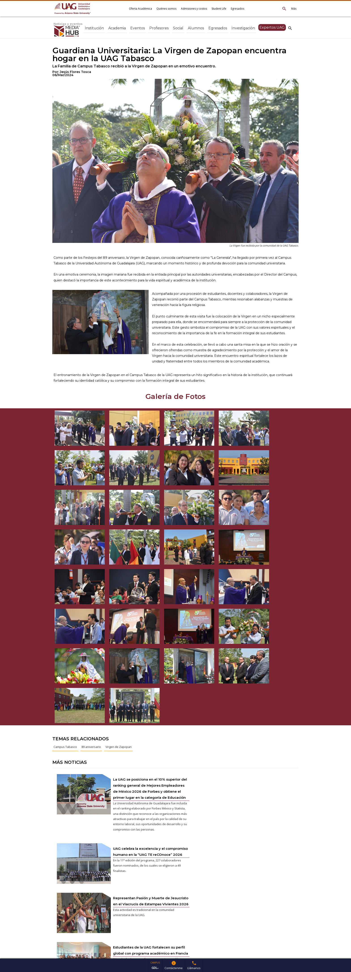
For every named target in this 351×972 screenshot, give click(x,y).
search (290, 28)
